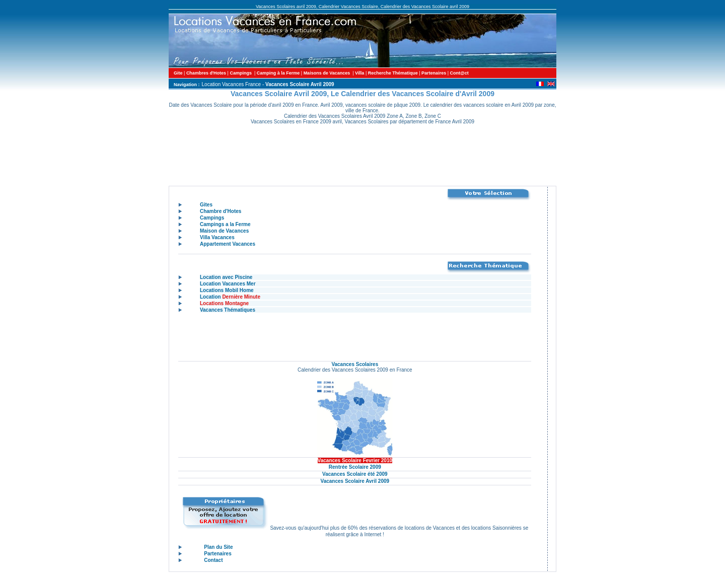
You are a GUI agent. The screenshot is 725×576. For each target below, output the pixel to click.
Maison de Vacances (224, 231)
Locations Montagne (224, 303)
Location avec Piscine (226, 277)
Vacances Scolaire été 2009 (355, 474)
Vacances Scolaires (354, 364)
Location (230, 297)
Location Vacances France (231, 84)
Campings (212, 218)
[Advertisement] (364, 157)
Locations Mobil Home (227, 290)
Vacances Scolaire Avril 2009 (355, 481)
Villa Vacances (217, 237)
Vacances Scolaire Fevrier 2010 (355, 460)
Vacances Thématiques (227, 310)
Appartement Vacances (227, 244)
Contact (213, 560)
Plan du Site (218, 547)
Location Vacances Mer (228, 283)
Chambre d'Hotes (220, 211)
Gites (206, 204)
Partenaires (217, 553)
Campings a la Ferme (225, 224)
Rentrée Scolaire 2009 (355, 467)
